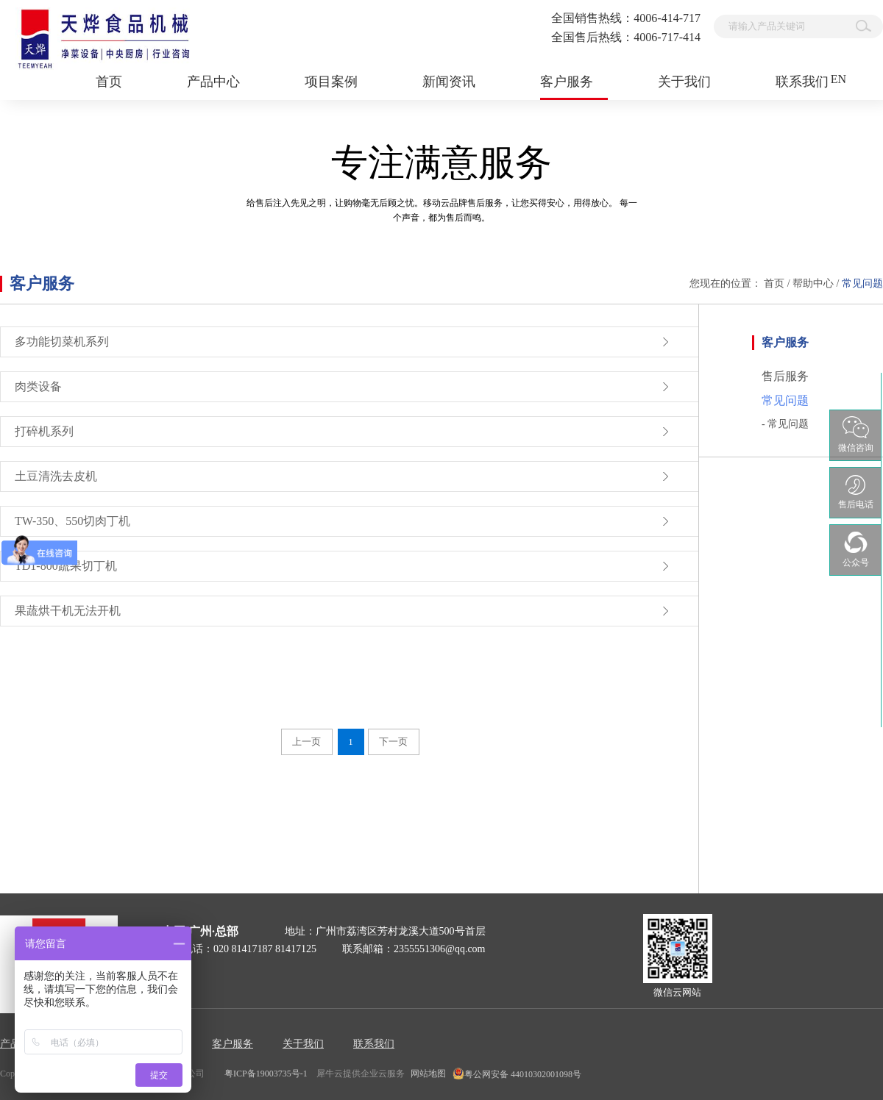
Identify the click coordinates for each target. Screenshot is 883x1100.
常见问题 (862, 283)
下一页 (393, 741)
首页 (109, 81)
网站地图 (426, 1073)
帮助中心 (813, 283)
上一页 (306, 741)
